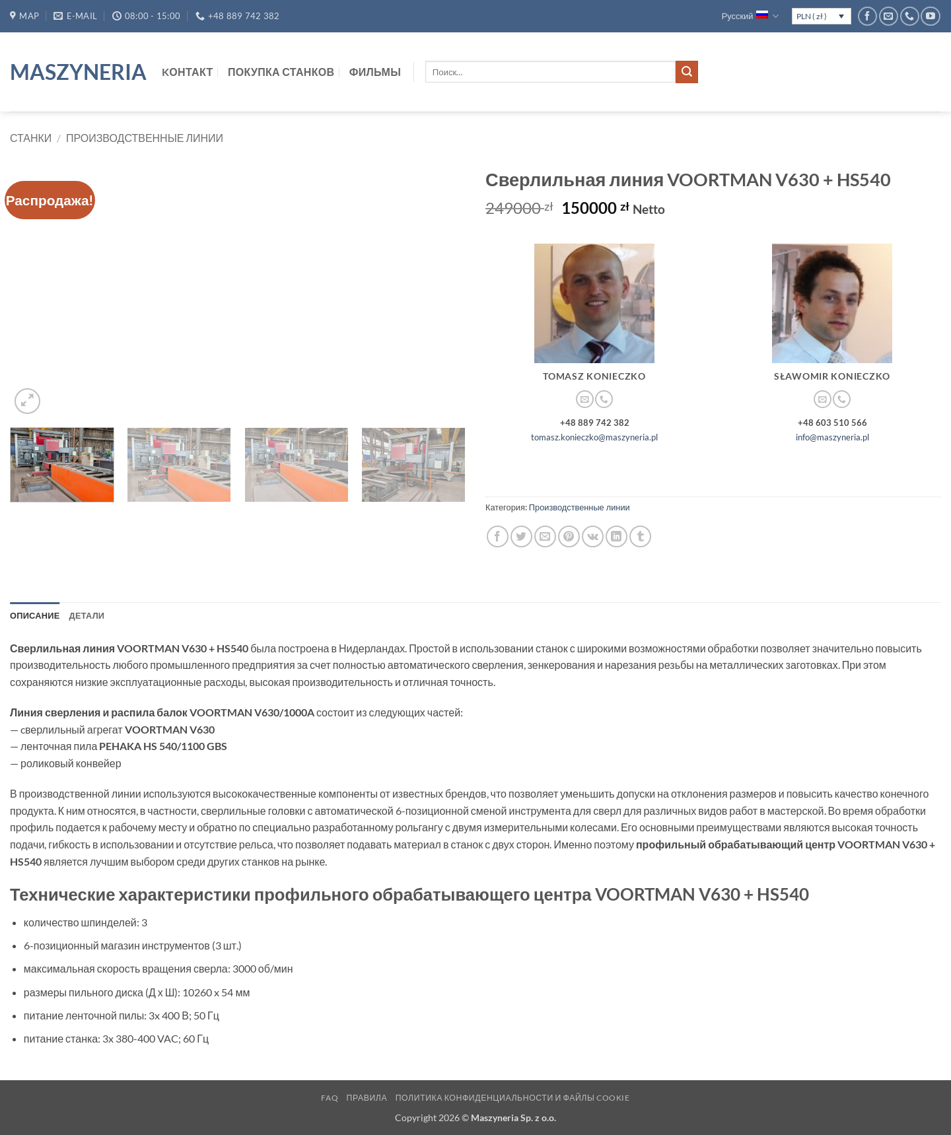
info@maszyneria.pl (832, 437)
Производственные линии (144, 137)
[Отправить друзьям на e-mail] (545, 536)
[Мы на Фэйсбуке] (867, 16)
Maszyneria (76, 72)
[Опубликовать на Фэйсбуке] (498, 536)
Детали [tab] (87, 615)
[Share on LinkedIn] (616, 536)
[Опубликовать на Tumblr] (640, 536)
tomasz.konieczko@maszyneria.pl (594, 437)
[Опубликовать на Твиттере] (521, 536)
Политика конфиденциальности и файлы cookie (513, 1098)
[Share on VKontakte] (593, 536)
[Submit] (687, 72)
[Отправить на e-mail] (888, 16)
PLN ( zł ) (811, 16)
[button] (27, 401)
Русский (750, 16)
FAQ (329, 1098)
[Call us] (909, 16)
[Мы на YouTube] (930, 16)
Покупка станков (281, 71)
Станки (31, 137)
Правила (367, 1098)
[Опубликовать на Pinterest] (569, 536)
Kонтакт (187, 71)
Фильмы (375, 71)
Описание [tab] (35, 615)
